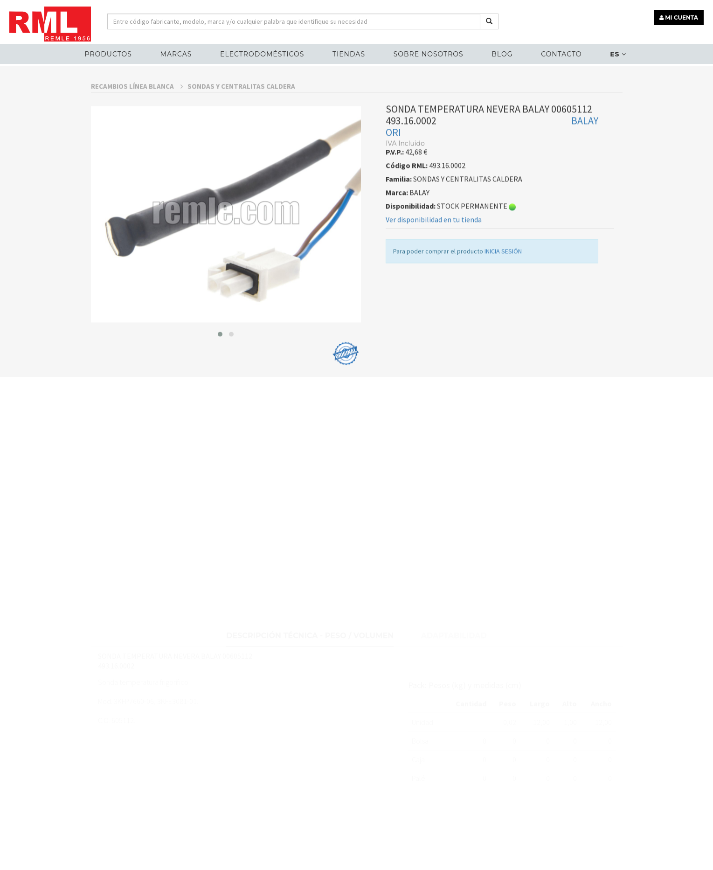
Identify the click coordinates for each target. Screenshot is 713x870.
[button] (220, 357)
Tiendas (348, 54)
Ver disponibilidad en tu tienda (434, 243)
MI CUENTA (678, 17)
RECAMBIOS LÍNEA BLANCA (137, 109)
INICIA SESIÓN (503, 275)
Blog (501, 54)
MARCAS (176, 54)
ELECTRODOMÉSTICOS (262, 54)
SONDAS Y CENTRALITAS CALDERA (241, 109)
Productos (108, 54)
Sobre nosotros (429, 54)
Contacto (561, 54)
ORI (393, 155)
